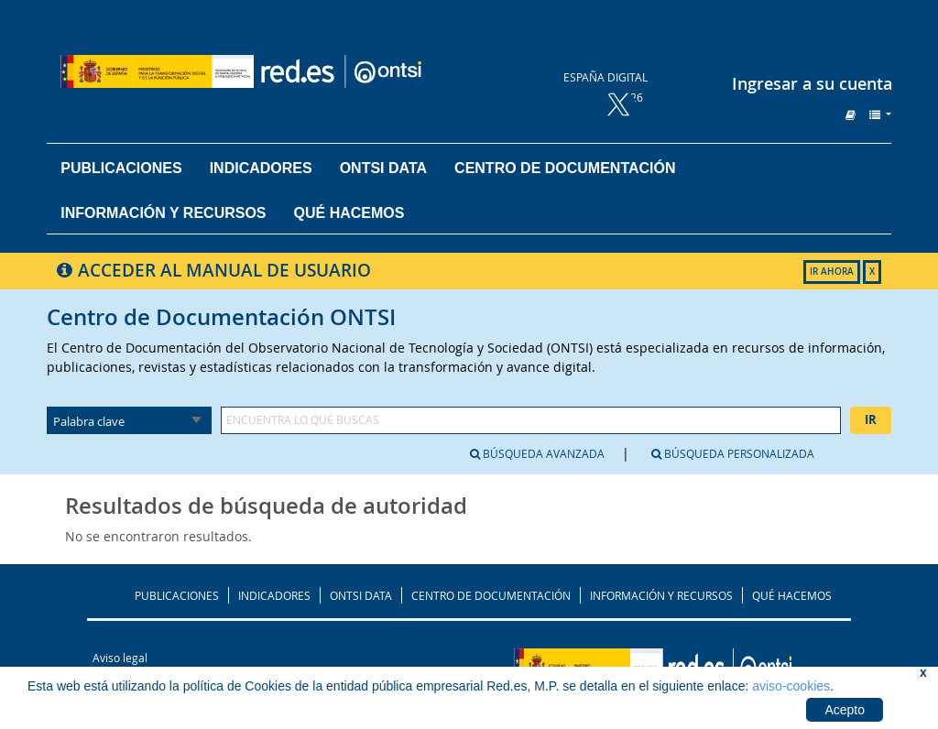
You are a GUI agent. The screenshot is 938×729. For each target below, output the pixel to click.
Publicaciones (120, 168)
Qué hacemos (349, 213)
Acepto (844, 709)
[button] (850, 114)
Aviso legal (120, 657)
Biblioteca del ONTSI (289, 71)
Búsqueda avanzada (537, 453)
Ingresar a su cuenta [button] (812, 83)
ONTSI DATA (383, 168)
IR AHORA (832, 271)
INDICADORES (274, 595)
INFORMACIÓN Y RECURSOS (661, 595)
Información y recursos (163, 213)
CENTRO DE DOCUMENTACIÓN (491, 595)
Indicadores (261, 168)
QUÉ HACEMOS (792, 595)
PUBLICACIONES (177, 595)
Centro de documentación (564, 168)
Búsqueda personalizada (732, 453)
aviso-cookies (791, 686)
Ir (871, 419)
